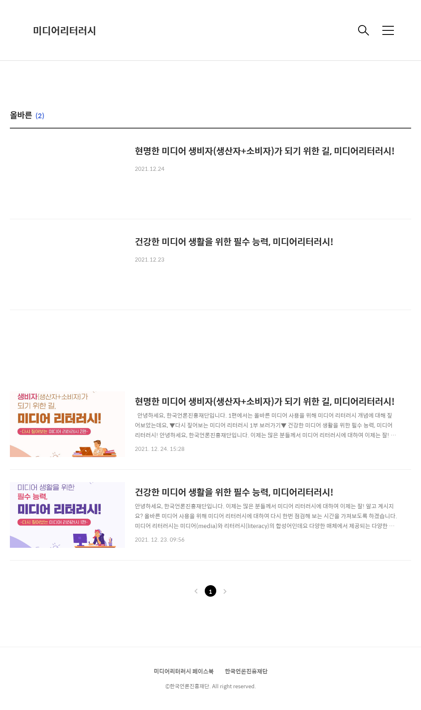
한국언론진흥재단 (246, 671)
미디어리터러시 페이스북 (184, 671)
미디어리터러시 (64, 30)
